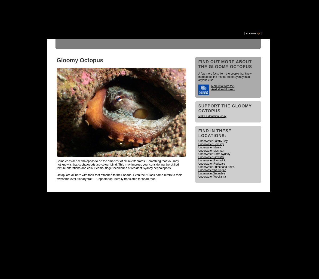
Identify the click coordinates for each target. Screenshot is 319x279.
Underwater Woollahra (212, 176)
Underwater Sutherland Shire (216, 167)
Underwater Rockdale (211, 163)
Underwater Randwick (211, 160)
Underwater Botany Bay (213, 141)
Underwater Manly (209, 147)
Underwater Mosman (211, 150)
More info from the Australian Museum (223, 88)
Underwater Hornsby (211, 144)
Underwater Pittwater (211, 157)
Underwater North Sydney (214, 154)
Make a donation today (212, 116)
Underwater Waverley (211, 173)
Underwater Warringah (212, 170)
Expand (252, 33)
